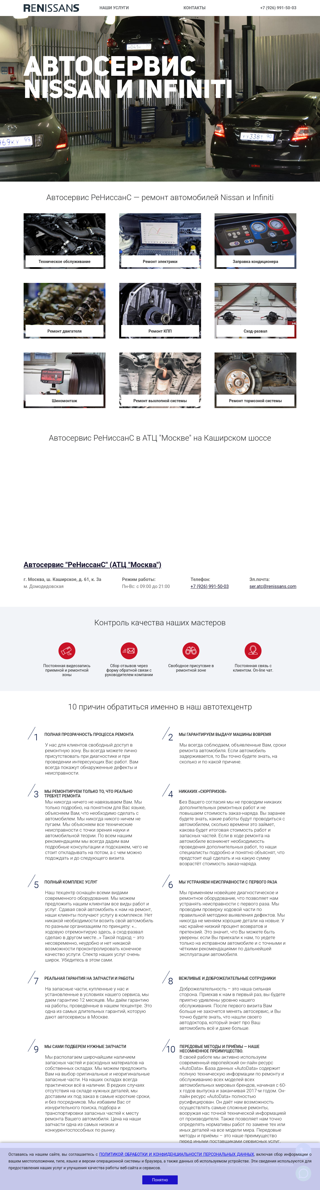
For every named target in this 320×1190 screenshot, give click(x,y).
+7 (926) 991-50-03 (278, 8)
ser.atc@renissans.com (272, 586)
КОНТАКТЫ (195, 8)
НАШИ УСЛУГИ (114, 8)
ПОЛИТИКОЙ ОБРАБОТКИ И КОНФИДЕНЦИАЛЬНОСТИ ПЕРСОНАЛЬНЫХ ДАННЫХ (176, 1154)
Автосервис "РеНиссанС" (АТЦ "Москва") (92, 564)
